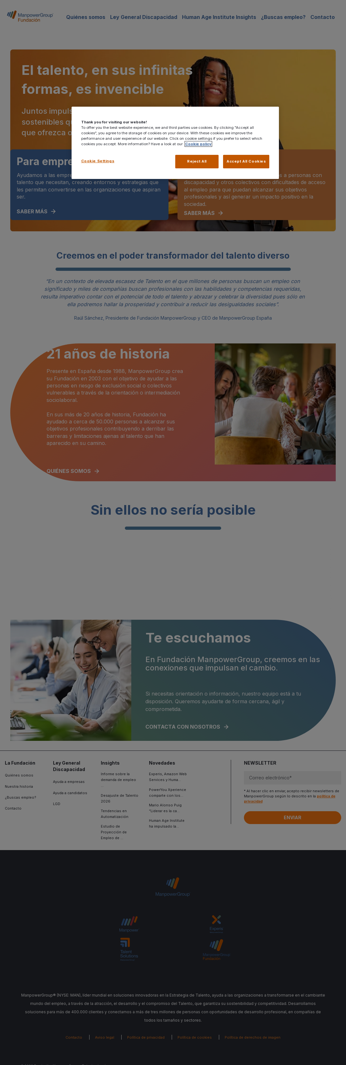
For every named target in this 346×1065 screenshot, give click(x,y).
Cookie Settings (98, 161)
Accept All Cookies (246, 161)
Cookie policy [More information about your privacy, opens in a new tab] (198, 144)
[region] (175, 143)
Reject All (196, 161)
